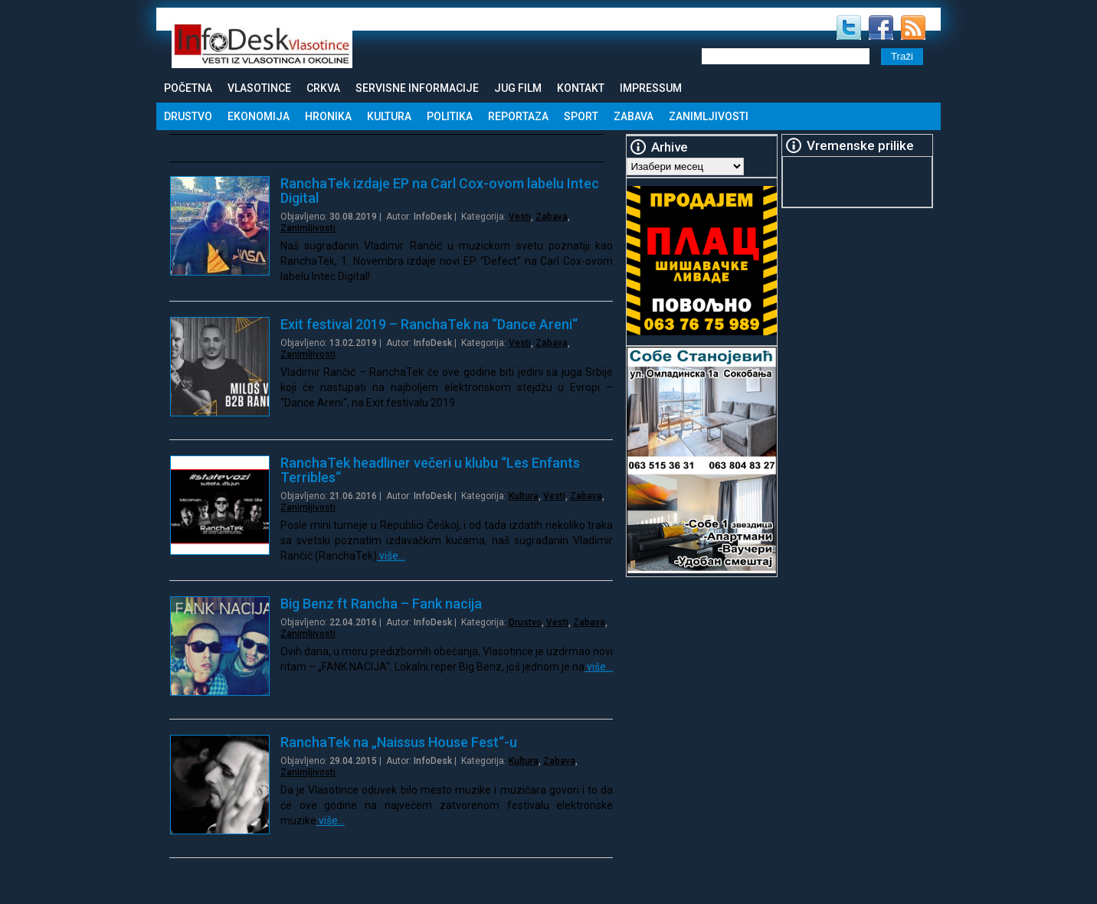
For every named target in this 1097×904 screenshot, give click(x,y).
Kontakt (580, 88)
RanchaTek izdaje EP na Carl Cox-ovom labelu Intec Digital (439, 190)
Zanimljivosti (708, 116)
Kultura (389, 116)
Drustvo (188, 116)
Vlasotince (259, 88)
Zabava (633, 116)
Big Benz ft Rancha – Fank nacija (381, 604)
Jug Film (518, 88)
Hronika (328, 116)
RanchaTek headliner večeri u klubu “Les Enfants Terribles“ (430, 470)
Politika (450, 116)
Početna (188, 88)
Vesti (520, 216)
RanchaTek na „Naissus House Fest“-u (398, 742)
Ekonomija (259, 116)
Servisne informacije (417, 88)
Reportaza (518, 116)
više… (391, 556)
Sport (581, 116)
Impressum (651, 88)
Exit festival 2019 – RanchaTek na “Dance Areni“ (429, 324)
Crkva (323, 88)
